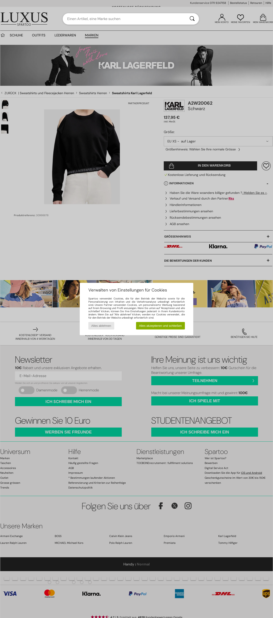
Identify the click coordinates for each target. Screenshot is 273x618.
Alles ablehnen (101, 325)
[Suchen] (192, 19)
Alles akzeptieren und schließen (160, 325)
